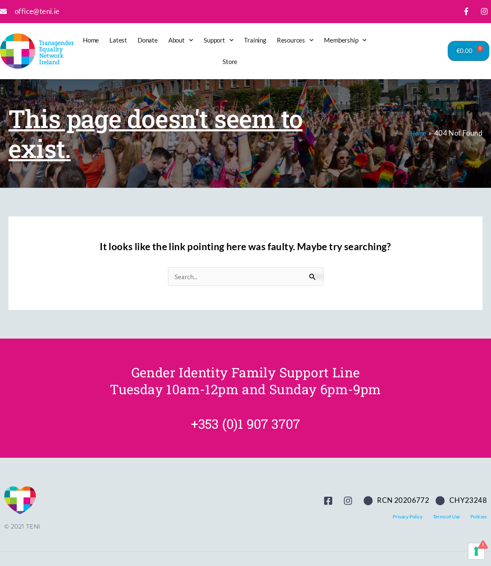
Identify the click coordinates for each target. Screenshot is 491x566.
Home (91, 40)
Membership (345, 40)
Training (255, 40)
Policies (478, 516)
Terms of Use (446, 516)
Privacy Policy (407, 516)
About (181, 40)
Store (230, 61)
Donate (148, 40)
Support (219, 40)
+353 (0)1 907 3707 (245, 423)
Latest (118, 40)
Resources (295, 40)
